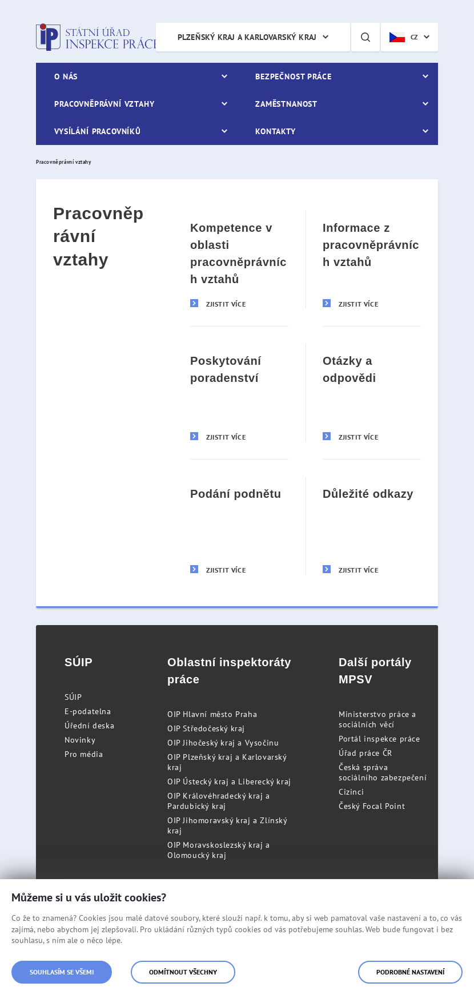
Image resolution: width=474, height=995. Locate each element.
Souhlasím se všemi (62, 972)
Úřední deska (89, 725)
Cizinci (351, 792)
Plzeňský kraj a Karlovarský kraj (247, 37)
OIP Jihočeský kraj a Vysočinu (223, 743)
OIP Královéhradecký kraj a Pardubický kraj (218, 801)
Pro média (84, 754)
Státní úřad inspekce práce (97, 37)
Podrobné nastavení (410, 972)
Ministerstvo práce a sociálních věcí (377, 719)
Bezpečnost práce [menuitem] (293, 76)
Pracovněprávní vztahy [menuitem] (104, 104)
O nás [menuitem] (66, 76)
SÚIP (73, 697)
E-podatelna (88, 711)
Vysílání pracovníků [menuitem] (97, 131)
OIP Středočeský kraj (206, 728)
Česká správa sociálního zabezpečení (383, 772)
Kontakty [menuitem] (275, 131)
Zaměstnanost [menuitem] (286, 104)
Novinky (80, 740)
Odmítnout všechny (183, 972)
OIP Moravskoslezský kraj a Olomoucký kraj (218, 850)
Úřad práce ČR (365, 753)
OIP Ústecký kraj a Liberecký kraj (229, 781)
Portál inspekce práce (379, 739)
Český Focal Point (372, 806)
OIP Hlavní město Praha (212, 714)
